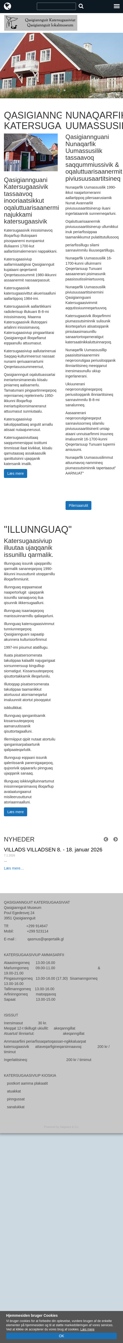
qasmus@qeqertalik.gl (45, 939)
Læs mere (15, 473)
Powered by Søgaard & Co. (61, 1126)
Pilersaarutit (78, 505)
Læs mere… (14, 868)
